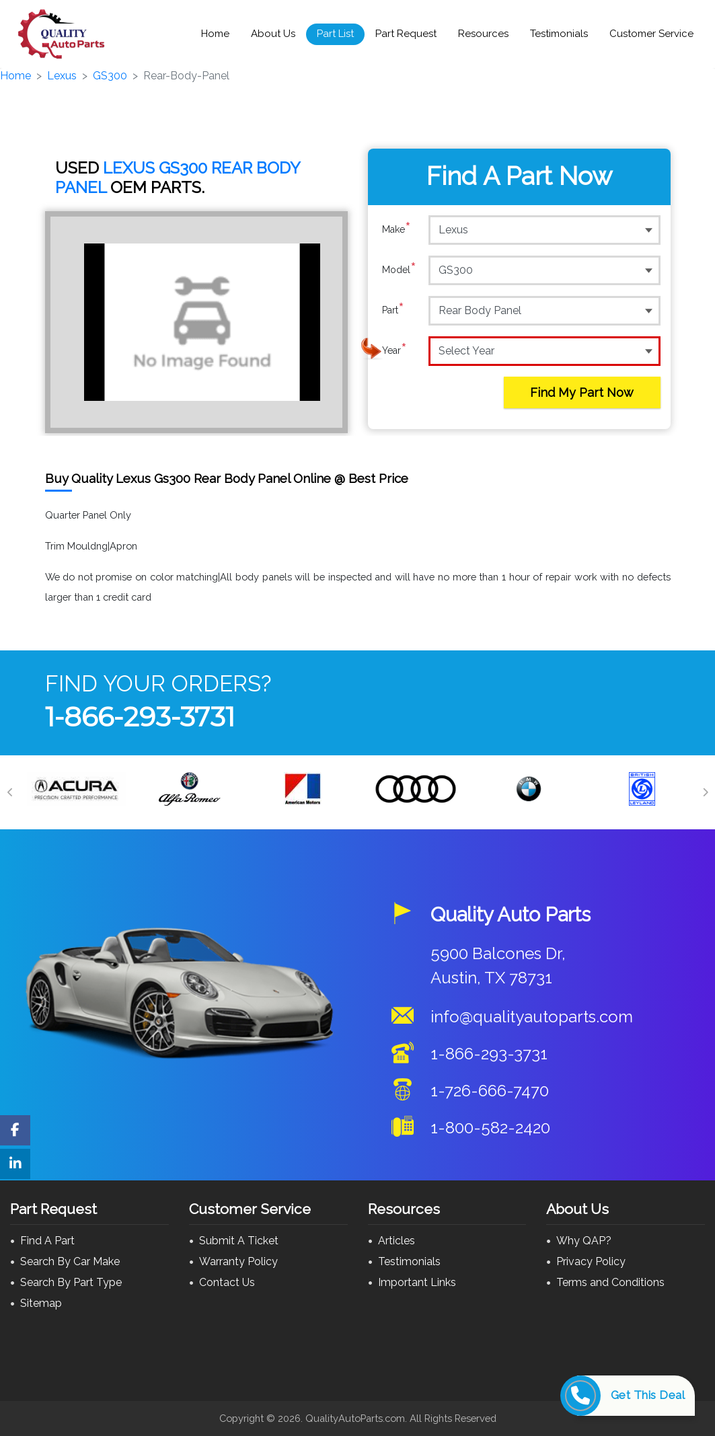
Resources (483, 34)
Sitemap (41, 1303)
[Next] (705, 792)
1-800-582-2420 (490, 1127)
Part (393, 310)
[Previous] (10, 792)
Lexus (62, 75)
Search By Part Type (71, 1282)
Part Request (406, 34)
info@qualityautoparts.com (531, 1016)
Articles (396, 1240)
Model (399, 270)
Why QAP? (583, 1240)
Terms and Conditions (610, 1282)
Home (215, 34)
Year (394, 350)
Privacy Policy (591, 1261)
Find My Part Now (582, 392)
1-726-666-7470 (489, 1090)
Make (396, 229)
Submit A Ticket (238, 1240)
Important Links (417, 1282)
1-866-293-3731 (140, 716)
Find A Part (47, 1240)
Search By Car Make (70, 1261)
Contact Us (227, 1282)
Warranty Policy (238, 1261)
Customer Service (651, 34)
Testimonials (559, 34)
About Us (273, 34)
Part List (335, 34)
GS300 (110, 75)
